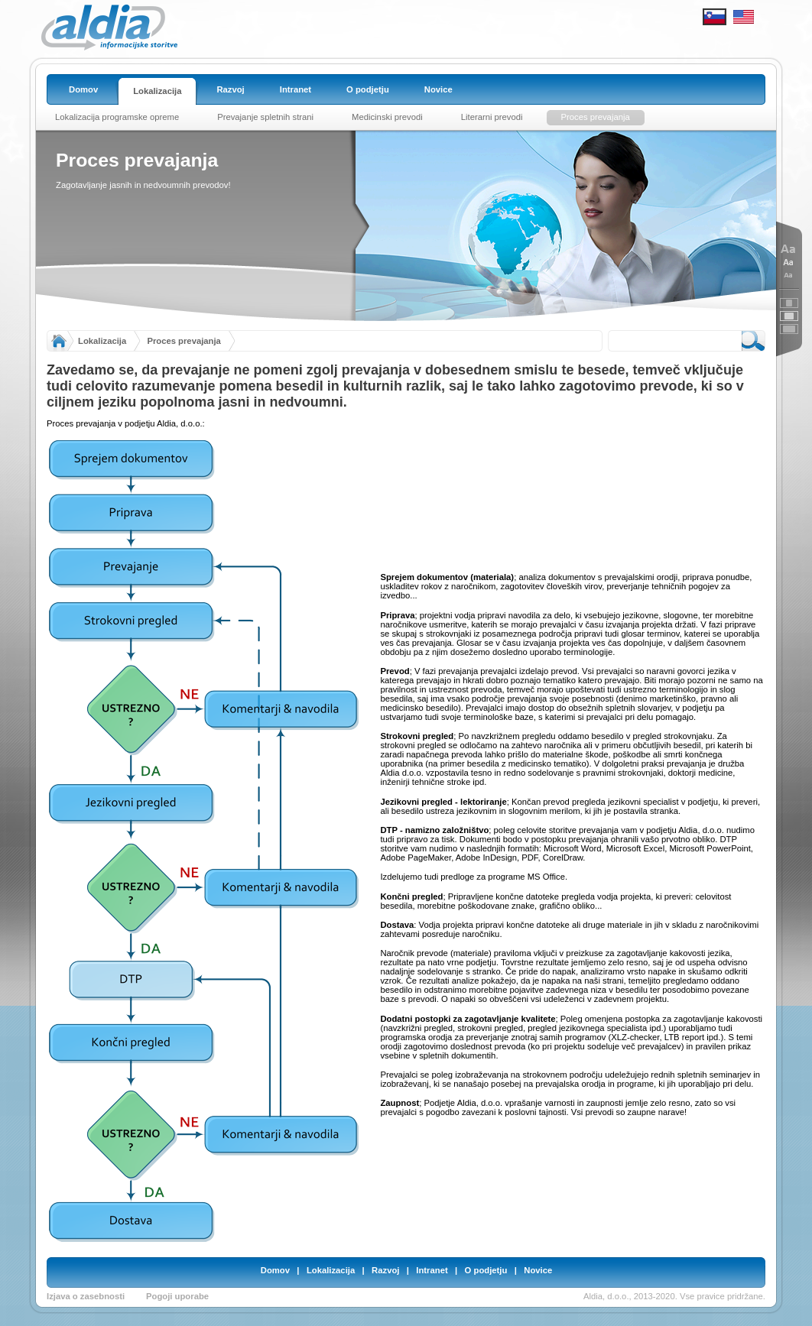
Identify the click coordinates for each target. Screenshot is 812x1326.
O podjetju (486, 1270)
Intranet (431, 1270)
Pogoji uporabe (177, 1296)
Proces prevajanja (183, 340)
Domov (275, 1270)
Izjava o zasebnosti (86, 1296)
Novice (538, 1270)
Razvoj (385, 1270)
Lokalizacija (102, 340)
